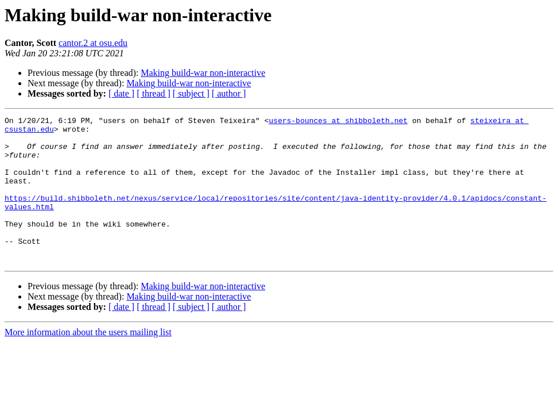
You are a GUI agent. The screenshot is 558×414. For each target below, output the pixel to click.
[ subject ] (191, 93)
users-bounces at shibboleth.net (338, 122)
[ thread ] (153, 93)
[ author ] (229, 93)
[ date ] (121, 93)
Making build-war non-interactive (203, 73)
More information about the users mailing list (88, 361)
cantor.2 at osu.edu (93, 43)
